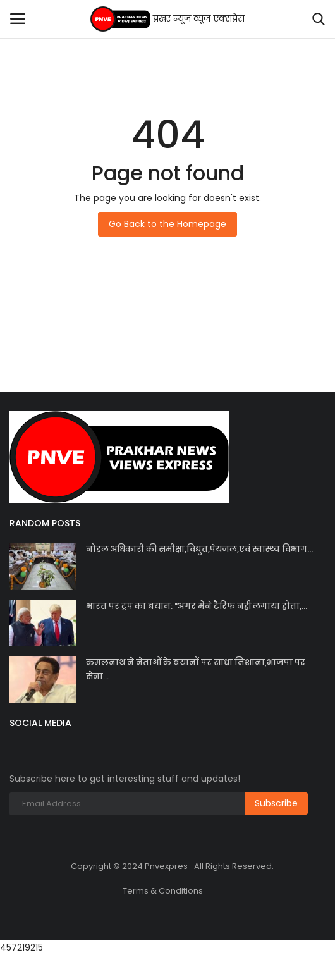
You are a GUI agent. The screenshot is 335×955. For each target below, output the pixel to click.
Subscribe (276, 803)
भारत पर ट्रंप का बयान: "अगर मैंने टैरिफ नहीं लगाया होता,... (196, 606)
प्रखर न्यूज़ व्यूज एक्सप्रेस (167, 19)
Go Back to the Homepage (167, 224)
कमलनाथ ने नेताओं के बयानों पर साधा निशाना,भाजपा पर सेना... (195, 669)
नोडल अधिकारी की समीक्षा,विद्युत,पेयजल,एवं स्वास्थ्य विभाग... (199, 549)
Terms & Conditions (163, 891)
